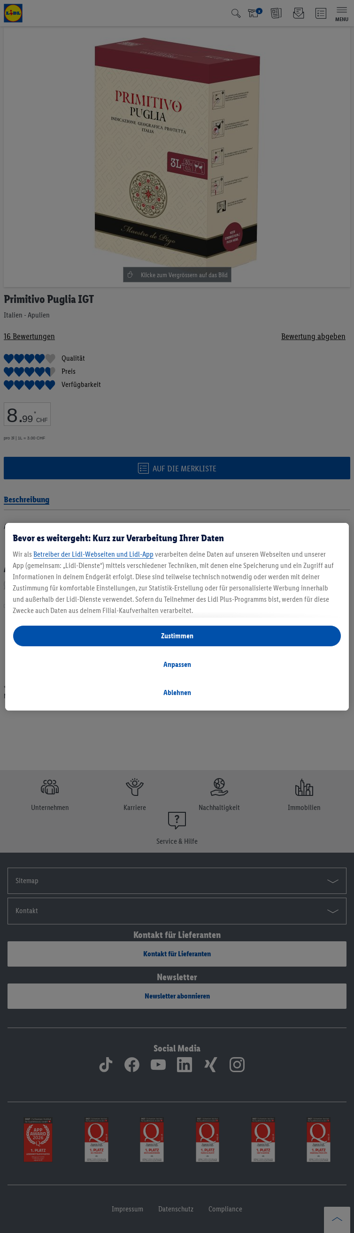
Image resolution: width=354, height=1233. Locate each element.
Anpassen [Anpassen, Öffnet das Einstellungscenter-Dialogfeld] (177, 664)
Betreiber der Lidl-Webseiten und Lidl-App (93, 554)
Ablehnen (177, 692)
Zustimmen (177, 635)
